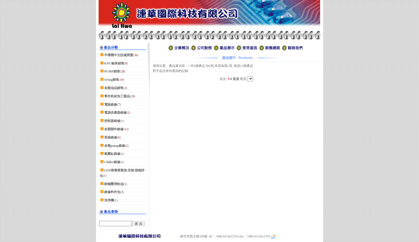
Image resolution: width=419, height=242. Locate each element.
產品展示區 (177, 66)
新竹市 (185, 236)
